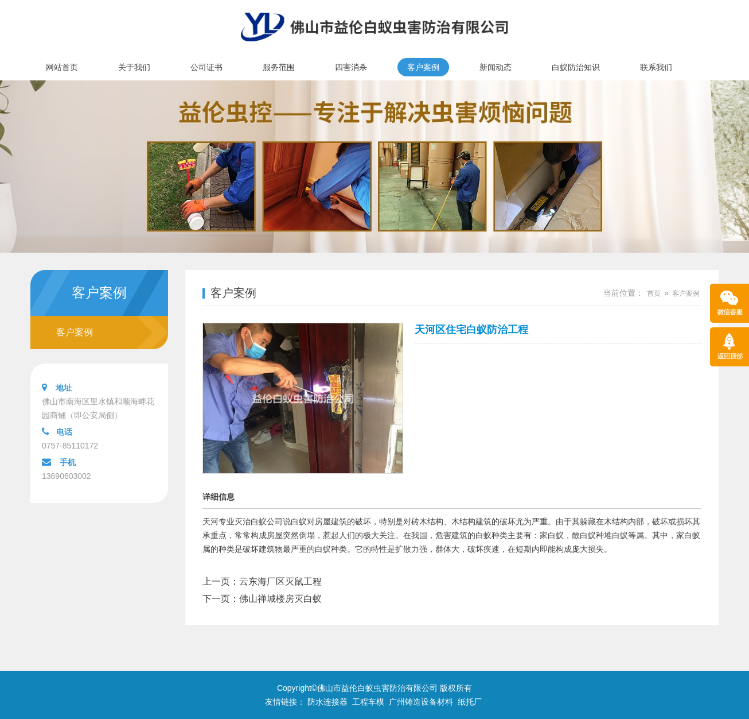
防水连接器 (327, 701)
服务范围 (279, 67)
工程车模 (368, 701)
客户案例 (423, 67)
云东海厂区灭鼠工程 (280, 581)
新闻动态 (495, 67)
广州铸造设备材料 (421, 701)
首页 (654, 293)
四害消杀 (351, 67)
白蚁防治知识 (576, 67)
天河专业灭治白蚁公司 (242, 521)
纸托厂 (470, 701)
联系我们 (656, 67)
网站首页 (62, 67)
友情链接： (285, 701)
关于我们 (134, 67)
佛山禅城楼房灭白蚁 (280, 599)
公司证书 (206, 67)
